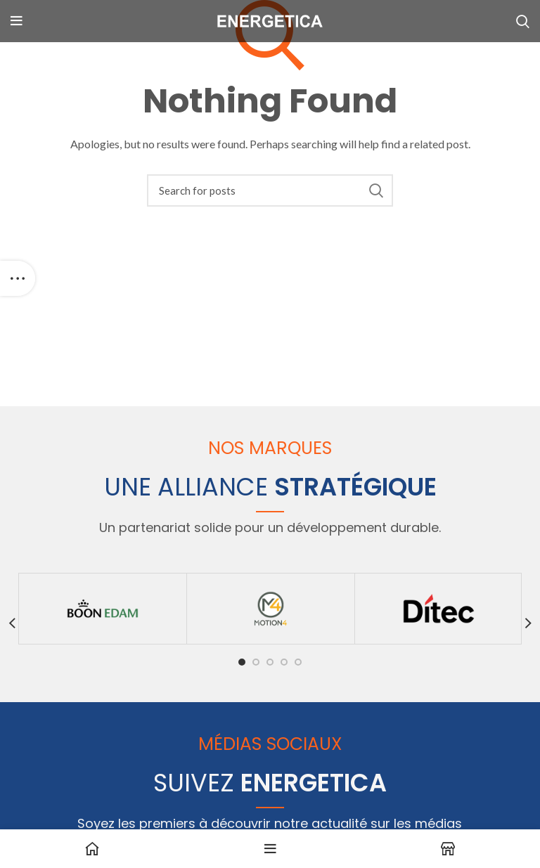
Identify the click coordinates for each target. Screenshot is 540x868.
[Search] (270, 190)
